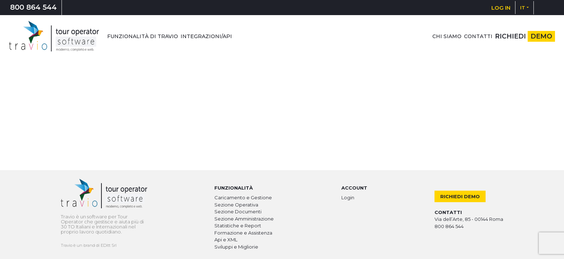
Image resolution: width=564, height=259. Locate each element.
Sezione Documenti (237, 211)
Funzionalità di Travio (142, 36)
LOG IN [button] (500, 7)
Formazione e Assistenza (243, 233)
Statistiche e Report (237, 225)
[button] (524, 7)
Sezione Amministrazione (244, 219)
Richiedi (525, 36)
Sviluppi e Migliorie (236, 247)
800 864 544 (33, 7)
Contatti (478, 36)
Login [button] (347, 197)
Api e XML (225, 239)
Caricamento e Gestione (243, 197)
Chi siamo (446, 36)
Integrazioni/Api (206, 36)
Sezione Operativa (236, 205)
